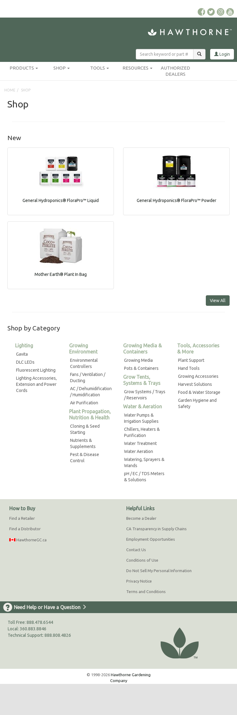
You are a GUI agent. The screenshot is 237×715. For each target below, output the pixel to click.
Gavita (22, 354)
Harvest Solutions (195, 384)
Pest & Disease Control (84, 457)
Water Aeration (138, 451)
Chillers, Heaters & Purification (142, 432)
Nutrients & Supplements (83, 443)
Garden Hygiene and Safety (197, 403)
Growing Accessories (198, 376)
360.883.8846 (33, 628)
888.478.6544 (40, 622)
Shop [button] (61, 68)
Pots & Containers (141, 368)
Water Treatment (140, 443)
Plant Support (191, 360)
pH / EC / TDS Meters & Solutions (144, 476)
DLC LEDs (25, 362)
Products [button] (24, 68)
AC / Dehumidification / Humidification (91, 391)
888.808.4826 (57, 635)
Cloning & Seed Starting (85, 429)
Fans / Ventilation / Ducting (87, 377)
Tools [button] (99, 68)
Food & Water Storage (199, 392)
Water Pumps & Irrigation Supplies (141, 418)
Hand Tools (189, 368)
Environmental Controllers (84, 363)
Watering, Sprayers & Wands (144, 462)
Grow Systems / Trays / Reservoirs (144, 394)
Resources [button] (137, 68)
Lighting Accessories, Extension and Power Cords (36, 384)
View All (218, 300)
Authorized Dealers (175, 71)
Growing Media (138, 360)
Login (222, 54)
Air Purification (84, 402)
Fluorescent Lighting (36, 370)
